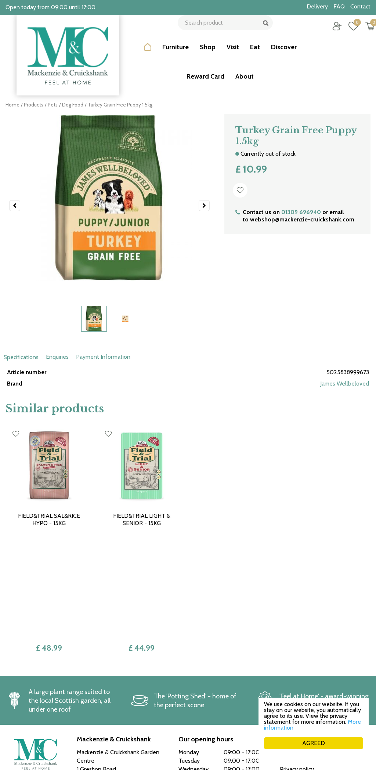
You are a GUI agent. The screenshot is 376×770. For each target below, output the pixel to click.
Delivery (290, 684)
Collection (293, 675)
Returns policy (298, 667)
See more (190, 725)
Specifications (21, 357)
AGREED (313, 743)
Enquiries (57, 356)
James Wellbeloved (344, 383)
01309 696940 (301, 212)
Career (288, 692)
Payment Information (103, 356)
